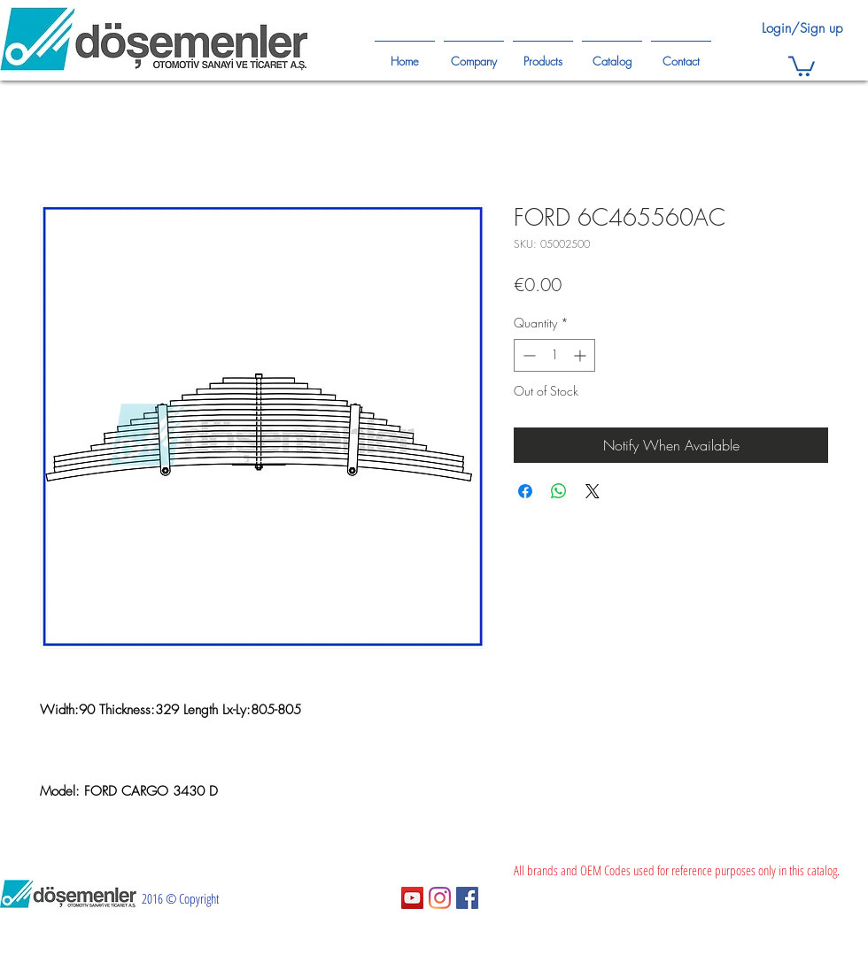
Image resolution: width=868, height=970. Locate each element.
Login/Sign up (802, 28)
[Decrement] (527, 355)
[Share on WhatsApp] (559, 491)
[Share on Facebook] (525, 491)
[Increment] (581, 355)
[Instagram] (440, 898)
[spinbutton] (554, 355)
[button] (801, 65)
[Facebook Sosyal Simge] (467, 898)
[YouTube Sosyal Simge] (412, 898)
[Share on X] (592, 491)
